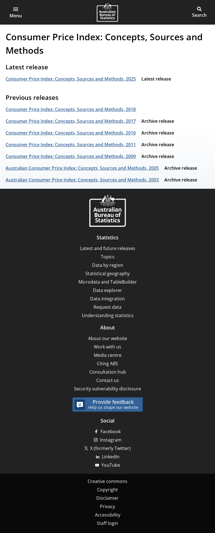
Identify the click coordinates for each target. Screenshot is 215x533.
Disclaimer (107, 498)
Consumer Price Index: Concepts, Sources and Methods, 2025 (71, 79)
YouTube (110, 465)
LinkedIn (111, 457)
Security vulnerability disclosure (107, 389)
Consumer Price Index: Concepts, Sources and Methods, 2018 (71, 109)
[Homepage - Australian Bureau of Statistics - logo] (107, 12)
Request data (107, 307)
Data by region (107, 265)
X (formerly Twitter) (110, 448)
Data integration (107, 299)
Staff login (107, 523)
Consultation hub (107, 372)
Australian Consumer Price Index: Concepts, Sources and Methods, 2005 (82, 168)
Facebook (111, 431)
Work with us (107, 347)
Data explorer (107, 290)
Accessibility (107, 515)
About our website (107, 338)
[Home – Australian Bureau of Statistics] (107, 211)
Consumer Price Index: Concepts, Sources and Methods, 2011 (71, 144)
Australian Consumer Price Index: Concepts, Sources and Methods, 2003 (82, 180)
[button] (16, 12)
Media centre (107, 355)
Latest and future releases (107, 248)
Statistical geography (107, 273)
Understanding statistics (108, 315)
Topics (107, 257)
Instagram (110, 440)
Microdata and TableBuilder (107, 282)
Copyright (107, 490)
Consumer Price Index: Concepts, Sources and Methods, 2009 (71, 156)
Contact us (107, 380)
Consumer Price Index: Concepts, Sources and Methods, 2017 (71, 121)
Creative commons (107, 481)
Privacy (107, 506)
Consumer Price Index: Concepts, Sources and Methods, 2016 (71, 133)
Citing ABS (107, 363)
